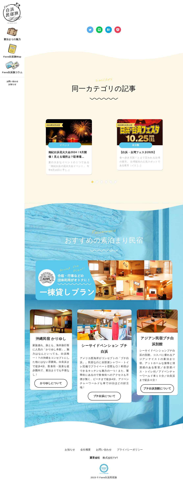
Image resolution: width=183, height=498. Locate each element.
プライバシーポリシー (130, 449)
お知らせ (12, 84)
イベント (64, 145)
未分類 (135, 145)
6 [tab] (115, 182)
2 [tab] (97, 182)
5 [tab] (111, 182)
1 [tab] (92, 182)
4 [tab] (106, 182)
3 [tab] (102, 182)
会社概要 (85, 449)
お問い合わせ (12, 81)
